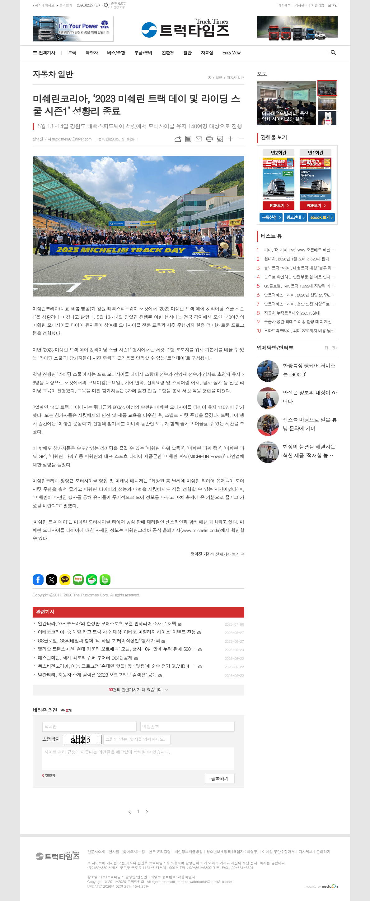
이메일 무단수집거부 (278, 851)
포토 (262, 73)
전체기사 (47, 52)
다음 (146, 811)
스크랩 (220, 139)
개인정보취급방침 (189, 851)
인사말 (114, 851)
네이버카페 (91, 579)
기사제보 (284, 5)
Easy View (231, 52)
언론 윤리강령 (160, 851)
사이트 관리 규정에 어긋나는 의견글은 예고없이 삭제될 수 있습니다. (107, 752)
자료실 (207, 52)
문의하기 (323, 851)
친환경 (168, 52)
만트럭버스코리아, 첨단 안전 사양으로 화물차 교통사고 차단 (301, 304)
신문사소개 (96, 851)
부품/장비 (143, 52)
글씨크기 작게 (241, 139)
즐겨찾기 (65, 5)
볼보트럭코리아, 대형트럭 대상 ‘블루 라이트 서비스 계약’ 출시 (301, 268)
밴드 (105, 579)
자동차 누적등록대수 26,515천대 (292, 313)
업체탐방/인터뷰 (275, 348)
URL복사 (178, 139)
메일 (199, 139)
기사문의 (301, 5)
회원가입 (317, 5)
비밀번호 (151, 726)
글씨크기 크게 (230, 139)
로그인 (332, 5)
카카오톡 (64, 579)
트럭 (72, 52)
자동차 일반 (235, 77)
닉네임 (50, 726)
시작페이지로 (44, 5)
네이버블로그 (78, 579)
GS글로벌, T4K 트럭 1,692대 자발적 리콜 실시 (301, 286)
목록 (188, 139)
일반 (187, 52)
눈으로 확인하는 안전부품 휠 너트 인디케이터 (301, 277)
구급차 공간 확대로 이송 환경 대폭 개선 (298, 321)
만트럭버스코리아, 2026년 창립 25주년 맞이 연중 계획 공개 (301, 295)
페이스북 (38, 579)
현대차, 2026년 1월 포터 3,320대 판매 (296, 259)
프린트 (209, 139)
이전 (129, 811)
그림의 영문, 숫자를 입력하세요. (135, 739)
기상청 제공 (118, 7)
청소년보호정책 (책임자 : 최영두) (232, 851)
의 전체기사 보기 (214, 554)
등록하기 (219, 778)
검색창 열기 (332, 52)
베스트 (271, 236)
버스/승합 (116, 52)
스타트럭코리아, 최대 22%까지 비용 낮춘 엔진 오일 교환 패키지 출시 (301, 330)
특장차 (91, 52)
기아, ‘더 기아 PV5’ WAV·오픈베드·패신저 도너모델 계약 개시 (301, 250)
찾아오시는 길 (134, 851)
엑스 (51, 579)
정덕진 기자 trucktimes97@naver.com (62, 138)
